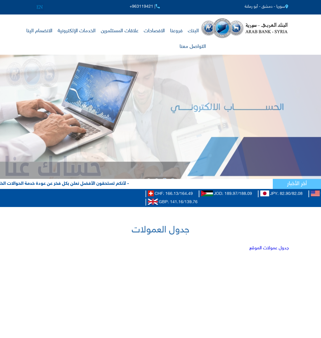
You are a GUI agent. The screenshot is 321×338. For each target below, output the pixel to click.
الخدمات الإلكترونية (77, 31)
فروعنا (176, 31)
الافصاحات (154, 31)
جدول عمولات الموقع (269, 248)
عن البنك (197, 31)
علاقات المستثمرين (119, 31)
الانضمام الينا (39, 31)
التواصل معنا (193, 47)
